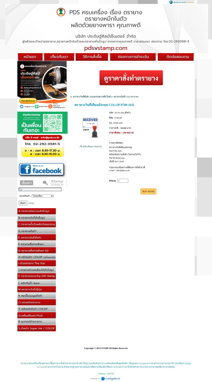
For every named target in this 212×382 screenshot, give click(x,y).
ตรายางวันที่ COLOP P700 (126, 97)
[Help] (31, 203)
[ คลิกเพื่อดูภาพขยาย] (91, 146)
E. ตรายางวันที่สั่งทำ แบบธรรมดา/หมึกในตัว (91, 97)
